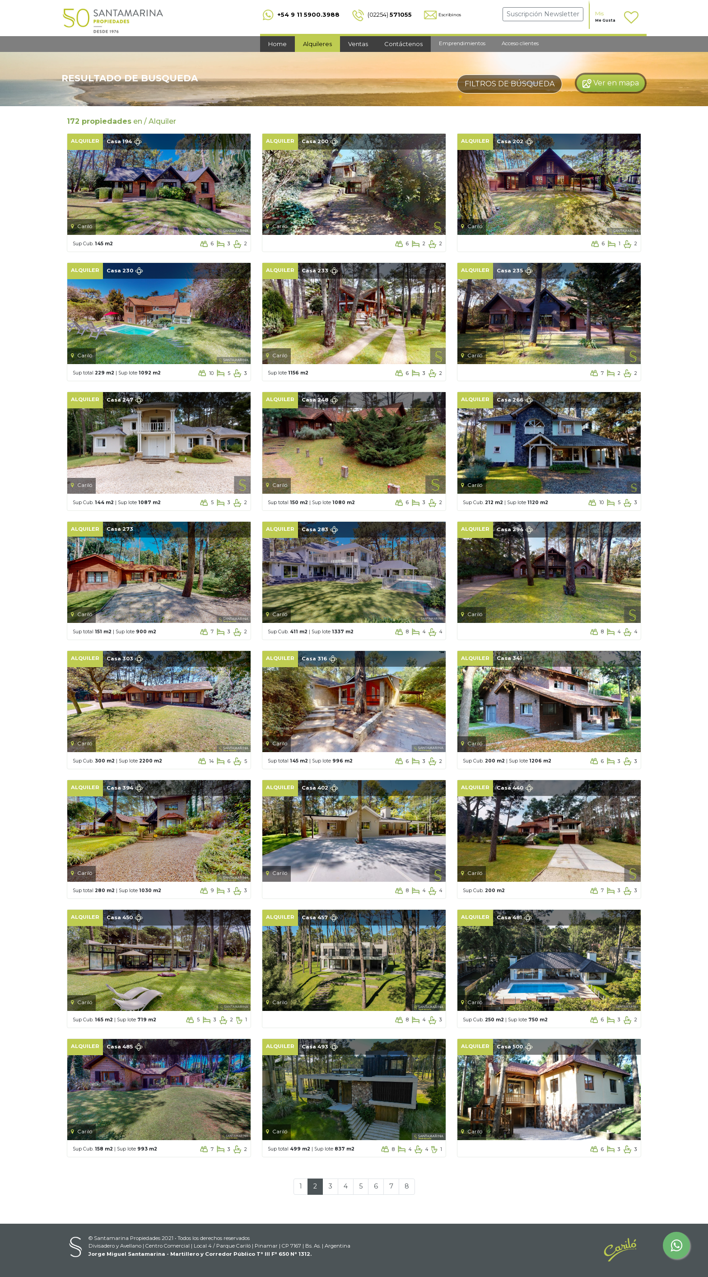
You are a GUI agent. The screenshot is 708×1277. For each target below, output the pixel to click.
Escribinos (442, 15)
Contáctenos (403, 43)
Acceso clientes (520, 43)
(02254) (381, 14)
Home (277, 43)
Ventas (358, 43)
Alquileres (317, 43)
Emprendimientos (462, 43)
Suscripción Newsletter (543, 14)
